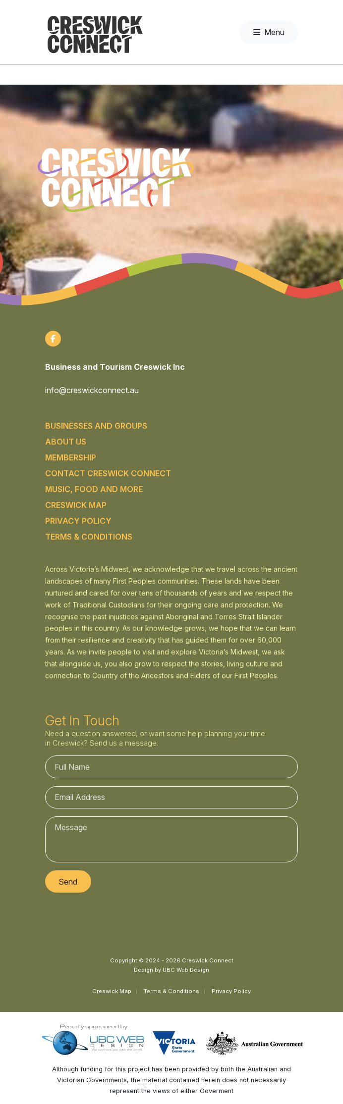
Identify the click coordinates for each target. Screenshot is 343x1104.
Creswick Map (76, 505)
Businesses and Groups (96, 426)
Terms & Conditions (88, 537)
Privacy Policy (78, 521)
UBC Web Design (186, 969)
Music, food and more (94, 489)
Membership (70, 457)
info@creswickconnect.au (92, 390)
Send (67, 882)
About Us (65, 442)
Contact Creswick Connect (108, 473)
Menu (269, 32)
